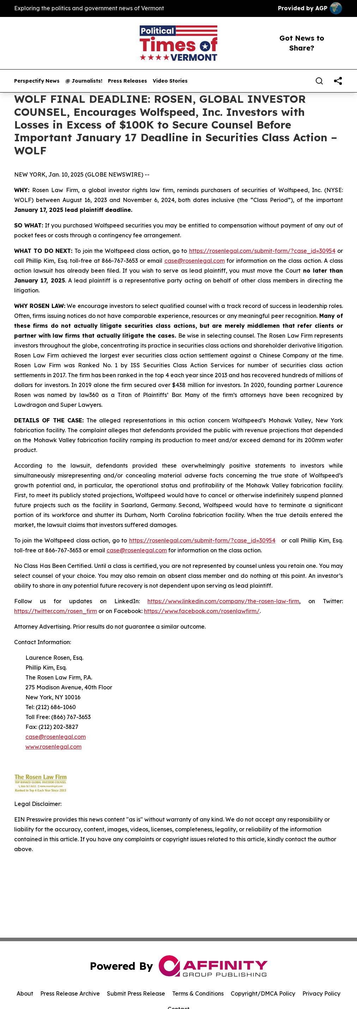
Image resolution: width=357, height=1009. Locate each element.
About (25, 993)
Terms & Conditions (198, 993)
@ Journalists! (83, 81)
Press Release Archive (70, 993)
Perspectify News (37, 81)
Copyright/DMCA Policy (263, 993)
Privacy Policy (321, 993)
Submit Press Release (136, 993)
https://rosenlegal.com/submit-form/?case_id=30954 (262, 250)
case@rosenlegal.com (194, 260)
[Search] (319, 81)
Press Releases (127, 81)
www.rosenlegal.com (53, 746)
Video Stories (170, 81)
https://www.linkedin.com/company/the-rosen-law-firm (223, 601)
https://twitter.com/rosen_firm (55, 611)
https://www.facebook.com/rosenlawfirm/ (202, 611)
